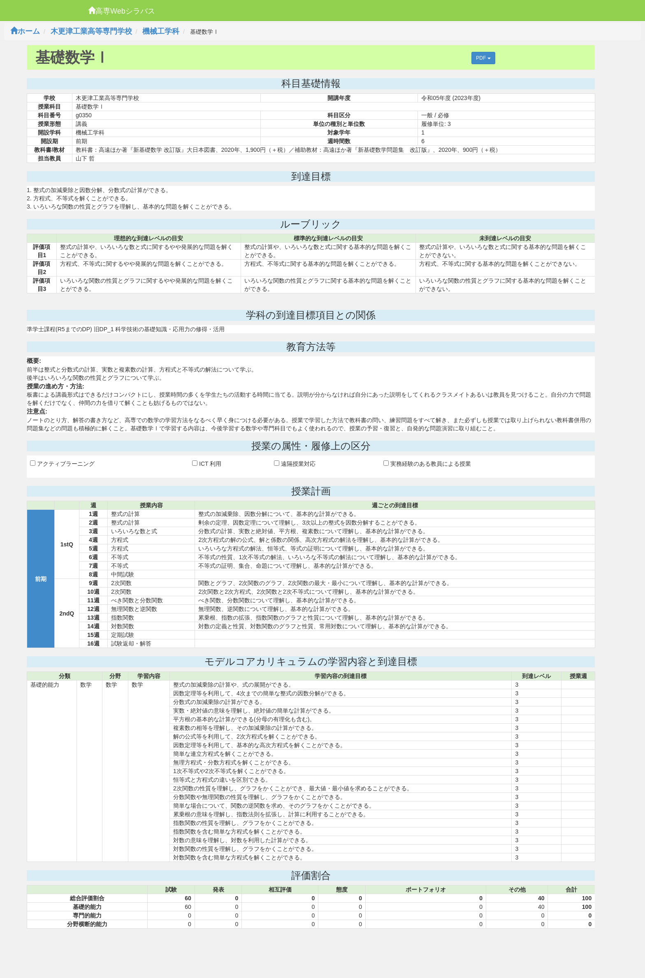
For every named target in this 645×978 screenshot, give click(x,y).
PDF (483, 58)
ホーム (25, 31)
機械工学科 (160, 31)
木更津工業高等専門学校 (91, 31)
